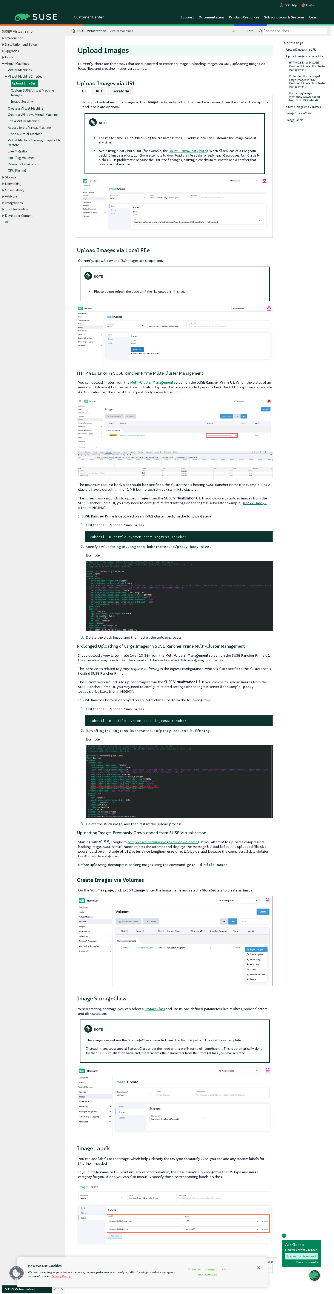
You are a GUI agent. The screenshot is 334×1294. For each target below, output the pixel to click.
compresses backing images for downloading (163, 842)
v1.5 (235, 31)
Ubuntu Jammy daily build (188, 151)
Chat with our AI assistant (301, 1256)
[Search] (294, 31)
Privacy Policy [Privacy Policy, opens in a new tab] (61, 1276)
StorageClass (155, 1008)
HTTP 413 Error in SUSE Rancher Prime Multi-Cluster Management (307, 66)
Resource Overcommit (24, 164)
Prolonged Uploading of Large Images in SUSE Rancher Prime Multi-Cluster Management (307, 82)
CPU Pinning (17, 171)
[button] (16, 1273)
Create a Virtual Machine (25, 108)
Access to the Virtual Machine (29, 127)
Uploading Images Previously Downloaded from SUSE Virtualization (305, 97)
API (8, 222)
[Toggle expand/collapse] (3, 38)
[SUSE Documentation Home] (73, 31)
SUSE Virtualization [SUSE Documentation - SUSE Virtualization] (92, 31)
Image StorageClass (298, 113)
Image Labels (294, 120)
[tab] (83, 91)
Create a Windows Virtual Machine (33, 115)
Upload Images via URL (301, 49)
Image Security (22, 102)
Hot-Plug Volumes (21, 158)
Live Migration (18, 151)
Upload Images (23, 83)
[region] (142, 1272)
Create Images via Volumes (303, 107)
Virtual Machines (20, 70)
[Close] (258, 1267)
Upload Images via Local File (304, 56)
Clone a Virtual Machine (25, 134)
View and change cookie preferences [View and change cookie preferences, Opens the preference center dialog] (207, 1271)
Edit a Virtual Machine (23, 121)
